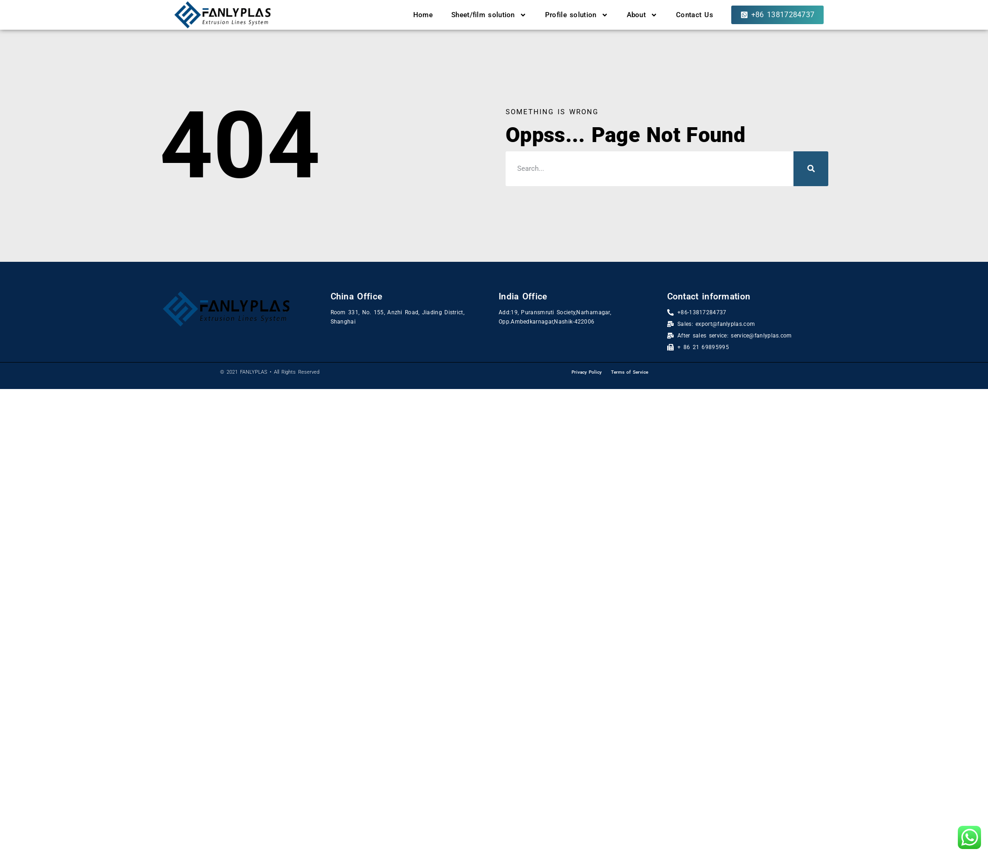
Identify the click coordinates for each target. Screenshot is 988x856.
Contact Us (694, 15)
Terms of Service (629, 372)
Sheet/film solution (488, 15)
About (642, 15)
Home (423, 15)
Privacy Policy (587, 372)
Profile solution (576, 15)
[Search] (810, 168)
